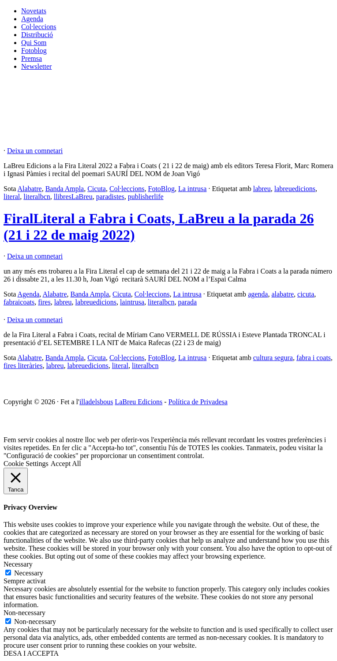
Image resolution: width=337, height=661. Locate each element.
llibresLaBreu (73, 196)
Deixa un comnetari (35, 150)
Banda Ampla (64, 188)
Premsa (31, 58)
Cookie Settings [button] (26, 463)
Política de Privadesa (198, 402)
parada (187, 302)
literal (12, 196)
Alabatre (30, 188)
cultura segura (273, 357)
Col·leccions (38, 26)
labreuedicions (294, 188)
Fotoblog (34, 50)
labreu (262, 188)
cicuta (305, 294)
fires (44, 302)
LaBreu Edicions (138, 402)
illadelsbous (96, 402)
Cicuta (96, 188)
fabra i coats (313, 357)
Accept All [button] (66, 463)
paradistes (110, 196)
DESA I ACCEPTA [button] (31, 653)
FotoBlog (161, 188)
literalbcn (36, 196)
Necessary (28, 573)
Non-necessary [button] (24, 612)
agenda (258, 294)
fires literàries (23, 365)
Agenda (32, 19)
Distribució (37, 34)
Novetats (33, 11)
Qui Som (33, 42)
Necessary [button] (18, 564)
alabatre (282, 294)
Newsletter (36, 66)
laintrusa (132, 302)
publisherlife (146, 196)
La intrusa (192, 188)
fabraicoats (19, 302)
